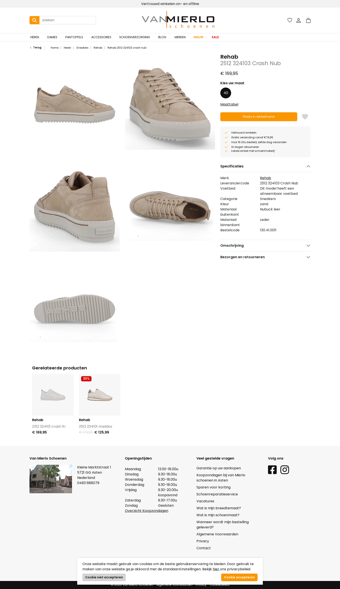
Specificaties (232, 166)
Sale (215, 37)
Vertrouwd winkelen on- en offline (170, 3)
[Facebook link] (272, 469)
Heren (34, 37)
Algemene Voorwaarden (217, 534)
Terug (35, 48)
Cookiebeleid (219, 585)
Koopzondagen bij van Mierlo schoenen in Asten (220, 478)
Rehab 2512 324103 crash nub (126, 48)
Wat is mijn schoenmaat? (217, 515)
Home (55, 48)
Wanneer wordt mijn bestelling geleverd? (222, 525)
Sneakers (82, 48)
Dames (52, 37)
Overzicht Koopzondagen (146, 510)
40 (226, 92)
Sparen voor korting (213, 487)
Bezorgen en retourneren (242, 257)
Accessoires (101, 37)
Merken (180, 37)
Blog (162, 37)
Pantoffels (74, 37)
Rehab (97, 48)
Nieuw (198, 37)
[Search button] (34, 20)
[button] (308, 20)
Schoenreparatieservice (217, 494)
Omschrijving (232, 245)
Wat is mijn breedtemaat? (218, 508)
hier (216, 569)
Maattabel (229, 104)
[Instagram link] (284, 469)
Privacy (202, 541)
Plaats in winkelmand (259, 117)
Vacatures (205, 501)
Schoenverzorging (134, 37)
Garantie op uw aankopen (218, 468)
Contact (203, 548)
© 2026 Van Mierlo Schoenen (132, 585)
